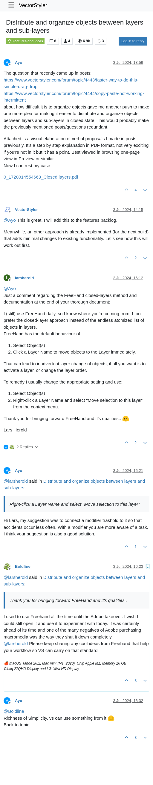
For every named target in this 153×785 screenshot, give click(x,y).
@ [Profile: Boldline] (14, 711)
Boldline (22, 566)
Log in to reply (132, 41)
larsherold (24, 278)
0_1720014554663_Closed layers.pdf (41, 176)
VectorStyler (33, 5)
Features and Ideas (25, 41)
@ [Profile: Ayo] (10, 220)
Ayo (18, 62)
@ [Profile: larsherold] (16, 481)
